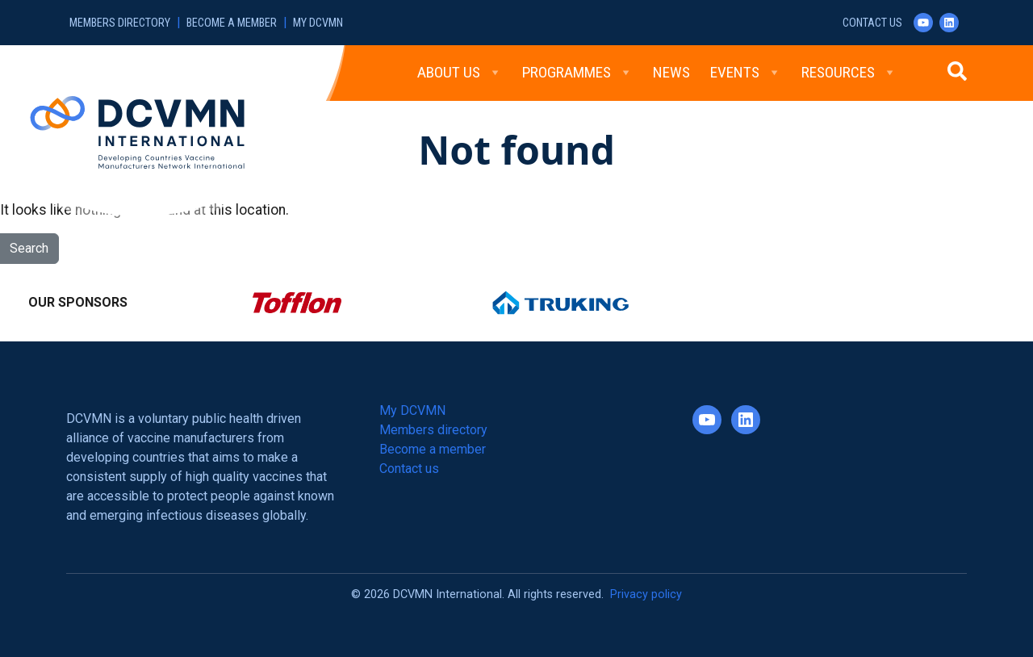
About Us (459, 72)
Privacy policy (646, 594)
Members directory (119, 23)
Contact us (872, 23)
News (671, 72)
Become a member (231, 23)
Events (745, 72)
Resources (849, 72)
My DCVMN (318, 23)
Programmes (577, 72)
